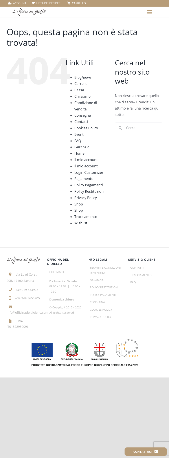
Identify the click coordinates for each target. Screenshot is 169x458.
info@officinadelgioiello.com (27, 312)
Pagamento (84, 178)
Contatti (81, 121)
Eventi (79, 134)
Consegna (82, 115)
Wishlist (80, 223)
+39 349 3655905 (27, 298)
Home (79, 153)
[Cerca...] (138, 127)
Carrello (81, 83)
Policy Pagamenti (88, 185)
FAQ (77, 140)
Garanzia (81, 147)
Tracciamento (85, 216)
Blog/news (83, 77)
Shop (78, 204)
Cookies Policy (86, 128)
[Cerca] (120, 127)
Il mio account (86, 159)
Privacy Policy (85, 197)
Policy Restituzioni (89, 191)
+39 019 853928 (26, 290)
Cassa (79, 90)
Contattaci (145, 452)
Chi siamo (82, 96)
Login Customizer (88, 172)
